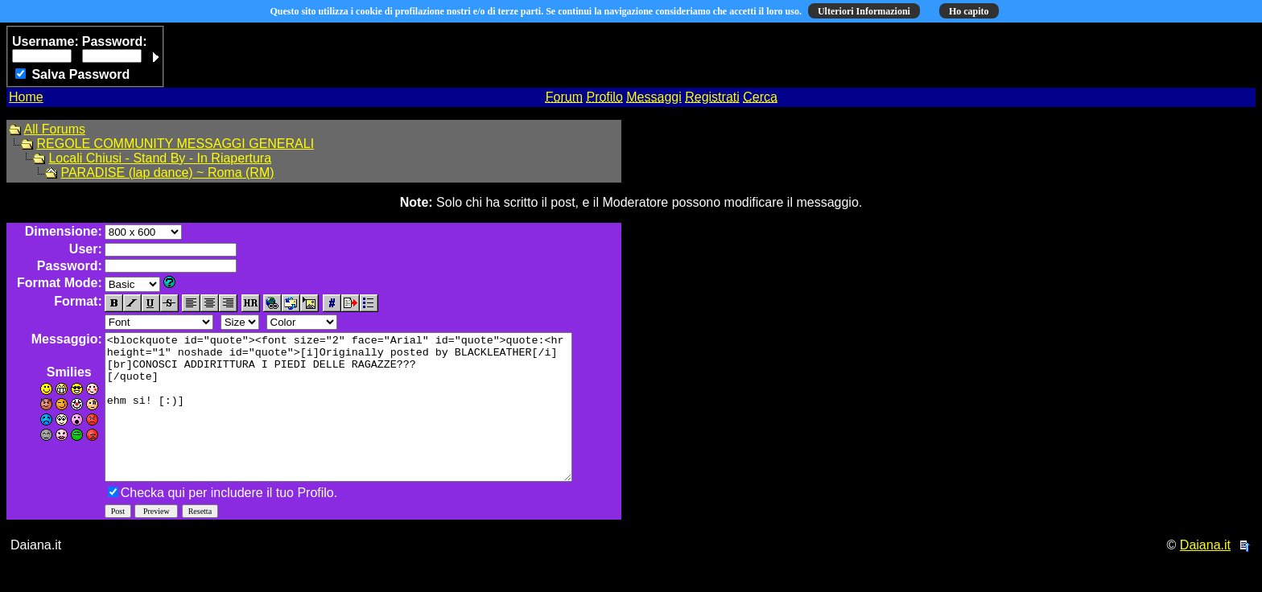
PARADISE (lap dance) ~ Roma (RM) (167, 172)
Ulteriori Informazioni (864, 11)
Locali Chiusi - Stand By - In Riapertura (159, 158)
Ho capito (969, 11)
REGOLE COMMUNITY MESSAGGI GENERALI (175, 143)
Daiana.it (1205, 574)
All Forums (54, 129)
